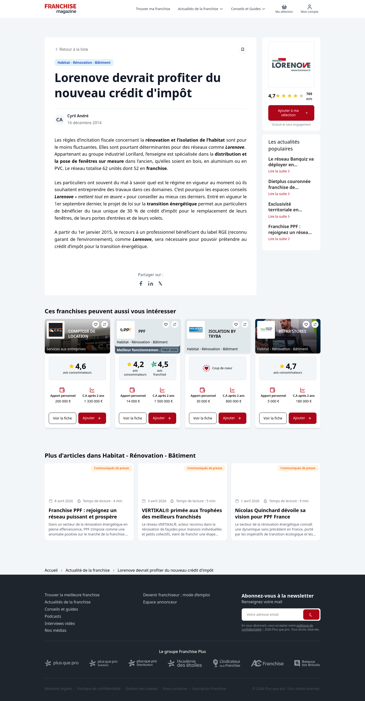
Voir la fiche (62, 418)
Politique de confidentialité (99, 688)
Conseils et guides (61, 609)
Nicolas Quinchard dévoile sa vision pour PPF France (270, 513)
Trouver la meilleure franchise (72, 595)
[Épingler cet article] (243, 49)
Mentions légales (58, 688)
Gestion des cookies (142, 688)
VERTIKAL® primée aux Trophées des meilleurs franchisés (182, 513)
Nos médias (55, 630)
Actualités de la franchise (68, 602)
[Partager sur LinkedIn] (151, 283)
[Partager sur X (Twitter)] (160, 283)
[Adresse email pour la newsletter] (272, 614)
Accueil (51, 570)
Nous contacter (175, 688)
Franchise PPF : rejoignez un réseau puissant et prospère (83, 513)
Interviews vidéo (60, 623)
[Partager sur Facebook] (141, 283)
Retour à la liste (71, 49)
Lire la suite (279, 171)
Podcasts (53, 616)
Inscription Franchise (209, 688)
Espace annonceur (160, 602)
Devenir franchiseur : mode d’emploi (176, 595)
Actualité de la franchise (88, 570)
